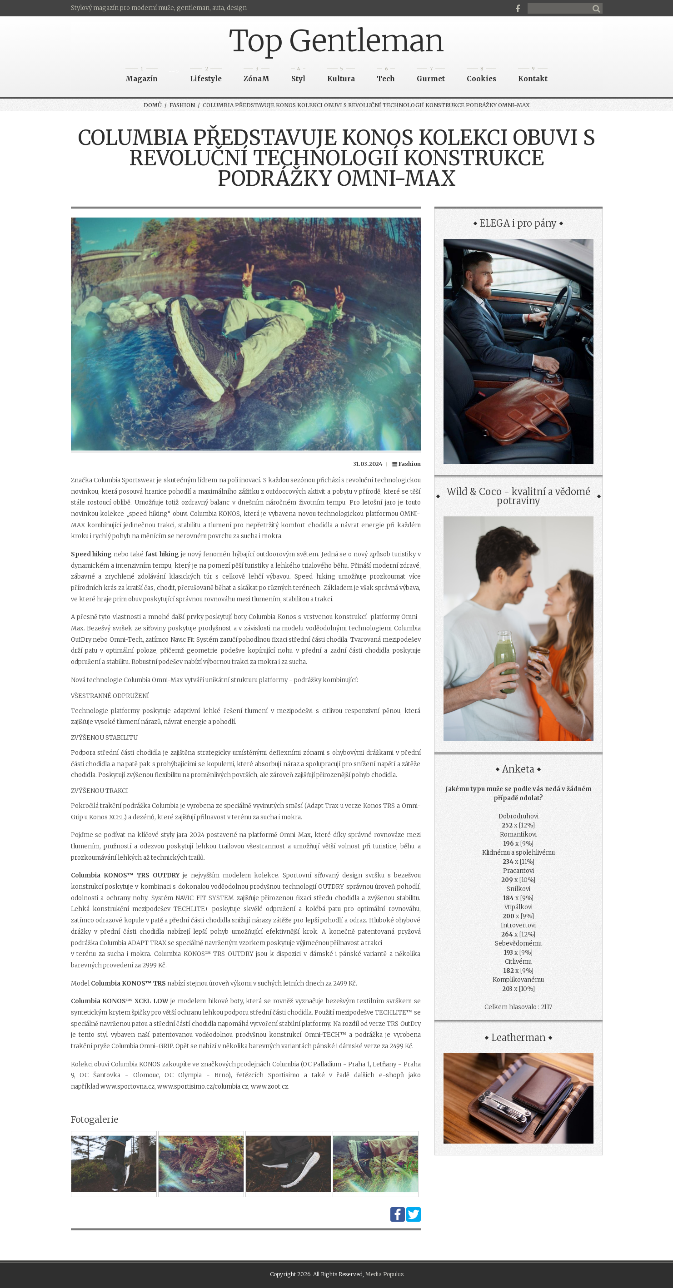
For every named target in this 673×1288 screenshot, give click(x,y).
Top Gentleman (336, 40)
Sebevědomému (518, 943)
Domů (153, 105)
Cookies (481, 76)
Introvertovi (518, 925)
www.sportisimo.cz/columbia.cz (202, 1086)
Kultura (341, 76)
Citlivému (518, 962)
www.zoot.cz (269, 1086)
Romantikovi (518, 834)
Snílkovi (518, 889)
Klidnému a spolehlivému (518, 853)
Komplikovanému (518, 980)
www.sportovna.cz (127, 1086)
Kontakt (533, 76)
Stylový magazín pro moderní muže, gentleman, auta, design (159, 8)
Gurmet (431, 76)
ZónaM (256, 76)
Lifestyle (206, 76)
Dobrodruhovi (518, 816)
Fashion (182, 105)
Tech (386, 76)
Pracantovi (518, 871)
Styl (298, 76)
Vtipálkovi (518, 907)
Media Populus (384, 1274)
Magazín (141, 76)
